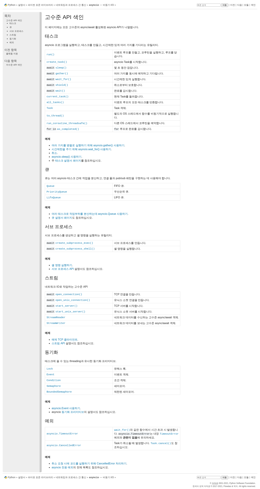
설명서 (22, 5)
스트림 (12, 34)
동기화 (12, 38)
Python (11, 5)
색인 (253, 5)
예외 (11, 42)
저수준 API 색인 (14, 64)
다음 (239, 5)
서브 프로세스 (16, 31)
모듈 (246, 5)
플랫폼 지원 (12, 53)
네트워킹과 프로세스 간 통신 (71, 5)
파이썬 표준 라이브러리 (40, 5)
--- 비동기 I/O (101, 5)
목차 (7, 15)
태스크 (12, 23)
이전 (232, 5)
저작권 (215, 483)
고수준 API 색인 (14, 20)
